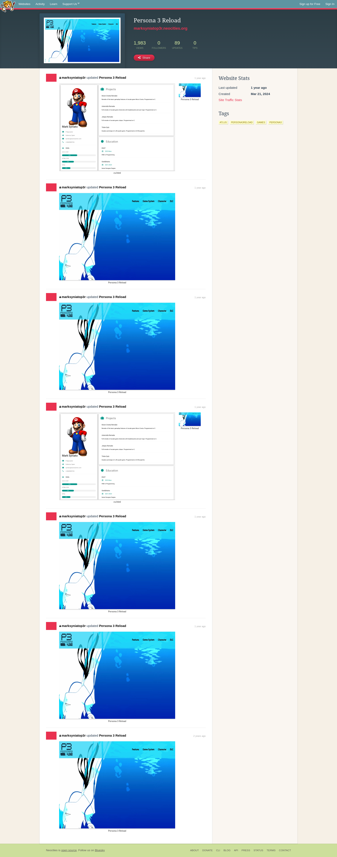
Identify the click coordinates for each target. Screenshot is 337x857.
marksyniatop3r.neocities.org (160, 28)
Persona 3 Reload (112, 77)
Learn (53, 4)
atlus (223, 122)
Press (246, 850)
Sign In (329, 4)
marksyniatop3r (72, 77)
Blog (227, 850)
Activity (40, 4)
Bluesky (100, 850)
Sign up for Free (309, 4)
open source (69, 850)
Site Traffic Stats (230, 100)
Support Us (71, 4)
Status (258, 850)
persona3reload (242, 122)
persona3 (275, 122)
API (236, 850)
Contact (285, 850)
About (194, 850)
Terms (271, 850)
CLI (218, 850)
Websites (24, 4)
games (261, 122)
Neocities (52, 850)
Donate (207, 850)
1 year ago (200, 78)
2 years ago (199, 736)
